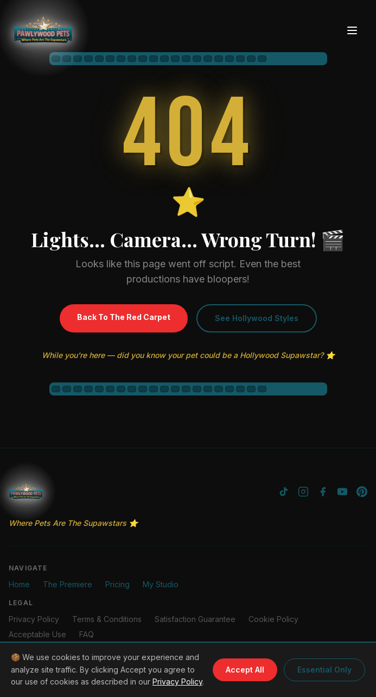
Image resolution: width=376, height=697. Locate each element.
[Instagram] (303, 491)
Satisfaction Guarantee (195, 619)
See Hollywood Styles (256, 318)
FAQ (86, 634)
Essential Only (324, 669)
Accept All (245, 669)
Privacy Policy (177, 681)
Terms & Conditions (107, 619)
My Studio (161, 584)
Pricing (117, 584)
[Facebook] (322, 491)
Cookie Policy (273, 619)
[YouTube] (342, 491)
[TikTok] (283, 491)
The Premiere (67, 584)
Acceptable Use (37, 634)
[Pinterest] (361, 491)
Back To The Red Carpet (123, 317)
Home (19, 584)
